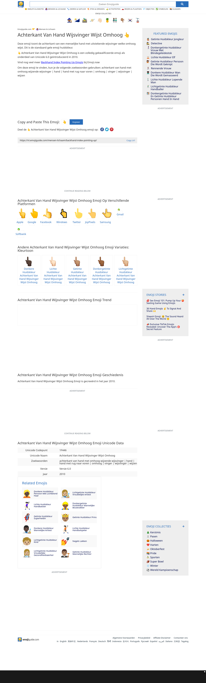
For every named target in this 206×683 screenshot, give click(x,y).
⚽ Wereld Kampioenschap (162, 570)
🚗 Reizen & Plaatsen (132, 9)
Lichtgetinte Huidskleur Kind (45, 540)
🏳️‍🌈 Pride (151, 553)
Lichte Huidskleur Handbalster (42, 505)
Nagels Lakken (80, 541)
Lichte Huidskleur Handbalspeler (81, 529)
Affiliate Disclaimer (162, 637)
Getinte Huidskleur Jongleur (165, 39)
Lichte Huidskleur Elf (160, 57)
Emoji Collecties (103, 13)
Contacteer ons (181, 637)
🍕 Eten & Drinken (95, 9)
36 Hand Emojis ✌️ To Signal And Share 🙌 (163, 309)
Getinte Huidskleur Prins (85, 517)
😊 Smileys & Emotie (34, 9)
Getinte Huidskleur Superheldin (43, 517)
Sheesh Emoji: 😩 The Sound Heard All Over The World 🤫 (164, 317)
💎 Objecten (148, 9)
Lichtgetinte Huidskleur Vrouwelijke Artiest (84, 493)
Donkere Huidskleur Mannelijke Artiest (44, 529)
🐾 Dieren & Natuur (76, 9)
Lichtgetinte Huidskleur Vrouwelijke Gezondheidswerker (45, 552)
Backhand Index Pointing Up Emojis (62, 62)
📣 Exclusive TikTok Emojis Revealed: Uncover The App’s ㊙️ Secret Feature (163, 327)
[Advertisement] (103, 676)
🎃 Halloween (154, 540)
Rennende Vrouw (158, 68)
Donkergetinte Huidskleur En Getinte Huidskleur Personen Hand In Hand (163, 96)
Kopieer (76, 122)
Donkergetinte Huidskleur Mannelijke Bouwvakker (84, 505)
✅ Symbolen (162, 9)
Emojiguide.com (24, 29)
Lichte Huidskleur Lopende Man (164, 81)
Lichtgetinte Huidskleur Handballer (162, 88)
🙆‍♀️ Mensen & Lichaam (55, 9)
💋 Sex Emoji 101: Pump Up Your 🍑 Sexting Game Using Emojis (165, 301)
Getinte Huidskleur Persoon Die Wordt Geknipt (164, 63)
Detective (154, 43)
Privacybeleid (144, 637)
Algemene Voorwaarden (124, 637)
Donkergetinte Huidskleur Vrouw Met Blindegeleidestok (163, 50)
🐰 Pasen (151, 536)
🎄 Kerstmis (153, 532)
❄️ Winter (152, 565)
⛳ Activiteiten (113, 9)
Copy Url (130, 140)
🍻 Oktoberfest (155, 549)
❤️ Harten (152, 545)
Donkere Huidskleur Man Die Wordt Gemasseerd (163, 74)
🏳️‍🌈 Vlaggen (175, 9)
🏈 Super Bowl (155, 561)
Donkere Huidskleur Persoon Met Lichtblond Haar (45, 493)
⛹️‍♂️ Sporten (153, 557)
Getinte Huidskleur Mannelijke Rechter (82, 552)
